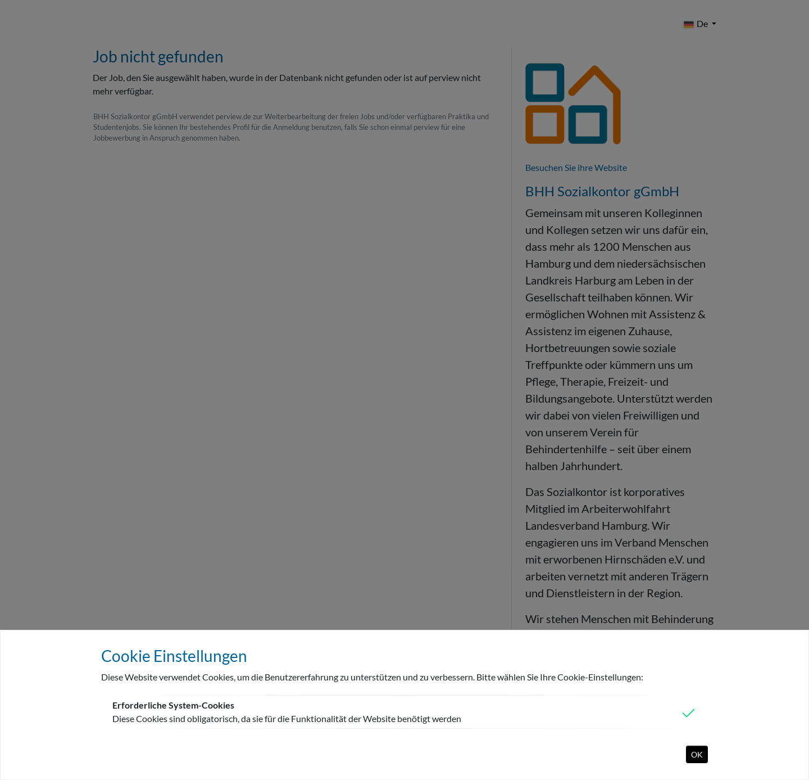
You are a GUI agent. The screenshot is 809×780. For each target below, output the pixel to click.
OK (697, 754)
